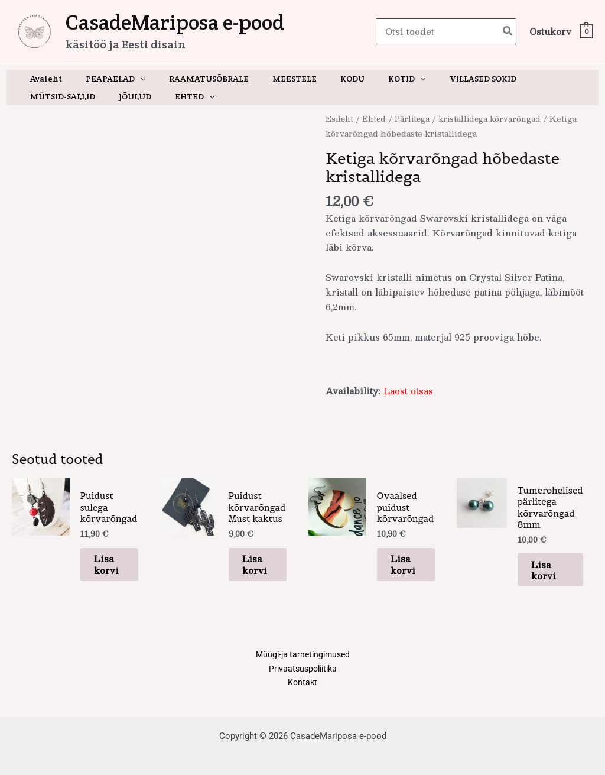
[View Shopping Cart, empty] (560, 32)
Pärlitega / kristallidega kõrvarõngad (474, 118)
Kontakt (302, 669)
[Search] (508, 31)
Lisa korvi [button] (101, 542)
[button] (129, 78)
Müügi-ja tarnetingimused (303, 640)
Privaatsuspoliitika (302, 655)
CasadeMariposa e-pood (175, 22)
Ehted (376, 118)
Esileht (340, 118)
